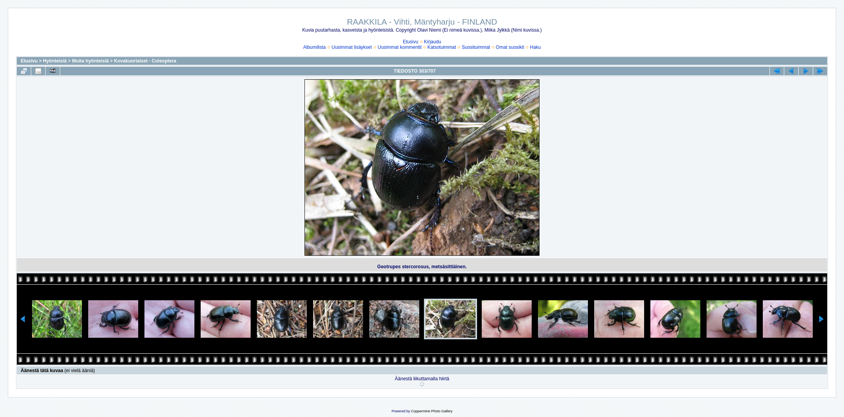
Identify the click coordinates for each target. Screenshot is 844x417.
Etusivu (410, 42)
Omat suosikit (510, 47)
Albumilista (314, 47)
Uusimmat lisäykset (351, 47)
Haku (535, 47)
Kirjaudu (432, 42)
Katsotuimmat (441, 47)
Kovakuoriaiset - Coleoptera (145, 61)
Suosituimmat (476, 47)
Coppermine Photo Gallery (431, 411)
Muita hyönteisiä (90, 61)
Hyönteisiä (55, 61)
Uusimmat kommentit (399, 47)
